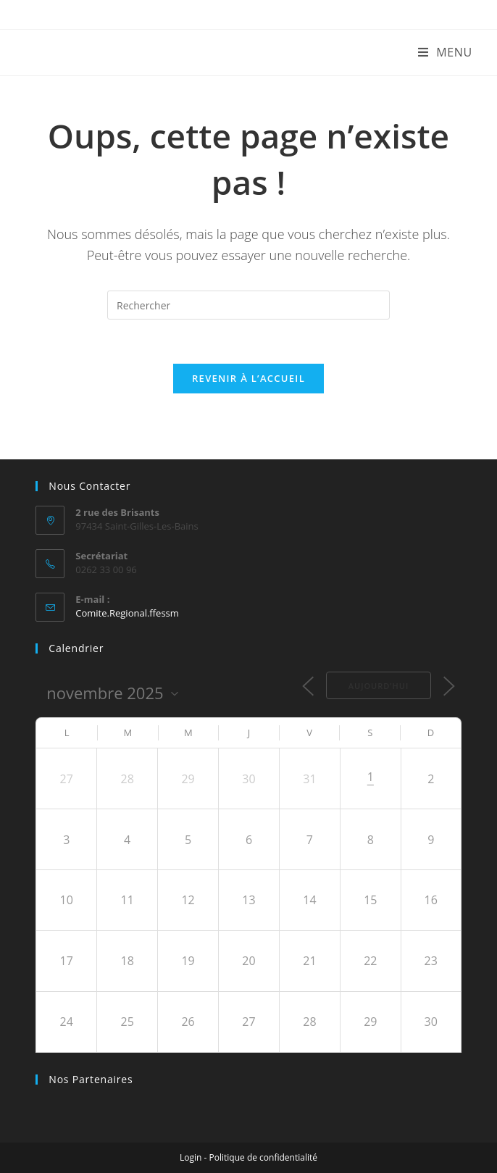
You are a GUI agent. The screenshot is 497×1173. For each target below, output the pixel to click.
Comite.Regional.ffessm (127, 612)
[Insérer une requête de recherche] (248, 305)
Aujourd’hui (378, 685)
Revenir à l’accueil (248, 378)
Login (190, 1157)
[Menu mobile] (445, 52)
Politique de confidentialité (263, 1157)
